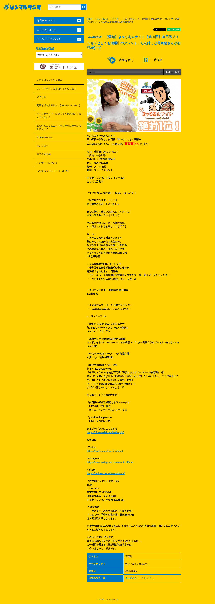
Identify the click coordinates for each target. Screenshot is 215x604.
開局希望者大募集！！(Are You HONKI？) (58, 105)
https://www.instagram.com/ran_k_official (110, 462)
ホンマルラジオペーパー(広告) (52, 171)
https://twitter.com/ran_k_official (105, 451)
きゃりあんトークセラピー (109, 19)
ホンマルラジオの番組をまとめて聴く (56, 88)
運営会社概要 (44, 154)
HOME (90, 19)
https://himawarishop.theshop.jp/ (105, 432)
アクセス (41, 97)
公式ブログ (42, 145)
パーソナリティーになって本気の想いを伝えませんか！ (59, 115)
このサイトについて (47, 162)
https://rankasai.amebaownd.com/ (106, 473)
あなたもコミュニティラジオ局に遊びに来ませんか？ (59, 127)
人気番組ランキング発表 (49, 80)
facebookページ (45, 137)
